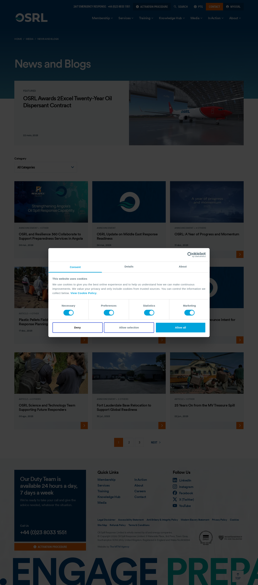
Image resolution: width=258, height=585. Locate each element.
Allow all (180, 327)
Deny (77, 327)
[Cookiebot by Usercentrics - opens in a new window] (190, 254)
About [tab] (183, 266)
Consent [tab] (75, 266)
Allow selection (129, 327)
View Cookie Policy (83, 292)
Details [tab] (129, 266)
